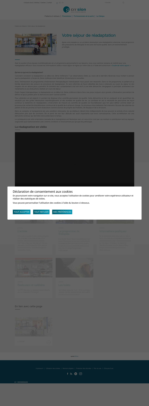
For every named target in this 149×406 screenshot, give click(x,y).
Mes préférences (65, 212)
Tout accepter (22, 212)
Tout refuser (43, 212)
